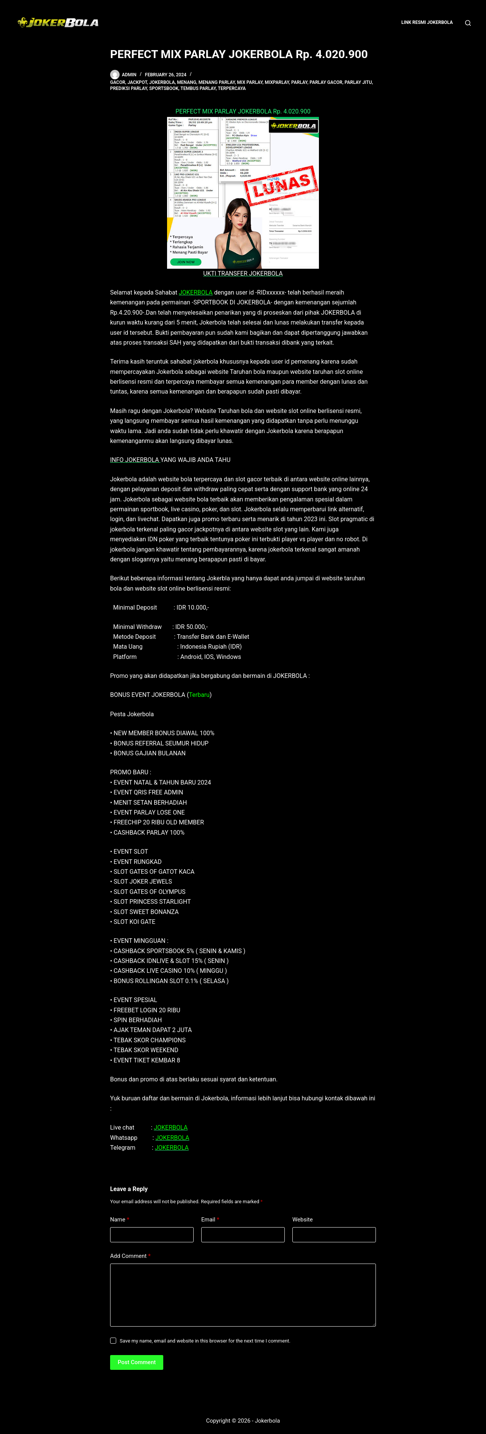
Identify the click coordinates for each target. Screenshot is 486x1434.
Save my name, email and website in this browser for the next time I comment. (205, 1341)
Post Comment (137, 1362)
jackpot (137, 82)
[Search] (468, 23)
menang (186, 82)
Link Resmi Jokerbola (427, 22)
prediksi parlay (128, 88)
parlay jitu (358, 82)
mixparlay (277, 82)
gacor (117, 82)
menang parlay (217, 82)
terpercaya (232, 88)
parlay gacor (325, 82)
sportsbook (163, 88)
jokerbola (162, 82)
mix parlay (249, 82)
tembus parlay (198, 88)
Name (119, 1219)
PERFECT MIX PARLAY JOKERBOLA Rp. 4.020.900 (243, 111)
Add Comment (130, 1256)
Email (210, 1219)
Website (302, 1219)
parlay (299, 82)
